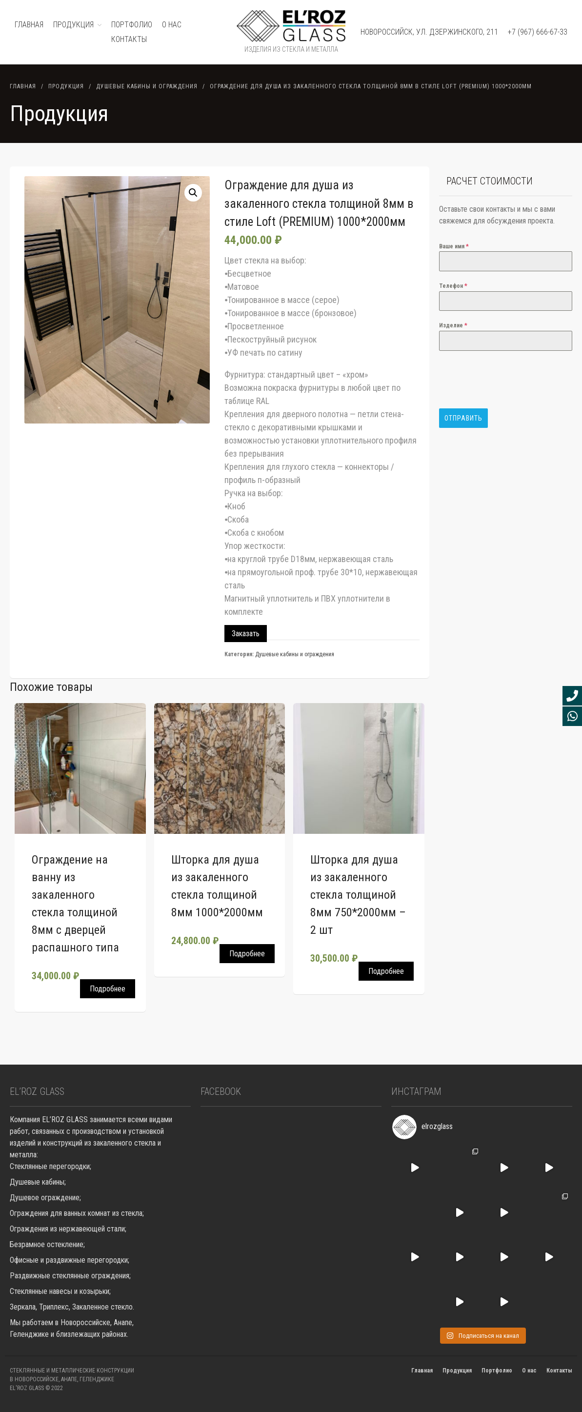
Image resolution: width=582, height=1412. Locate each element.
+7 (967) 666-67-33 (537, 32)
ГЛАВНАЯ (29, 24)
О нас (171, 24)
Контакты (129, 39)
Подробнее (107, 988)
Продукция (66, 86)
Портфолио (497, 1370)
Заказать (246, 633)
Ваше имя (454, 246)
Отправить (463, 418)
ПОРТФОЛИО (131, 24)
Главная (23, 86)
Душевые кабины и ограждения (147, 86)
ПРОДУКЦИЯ (73, 24)
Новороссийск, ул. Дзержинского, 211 (429, 32)
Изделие (453, 325)
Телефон (453, 285)
